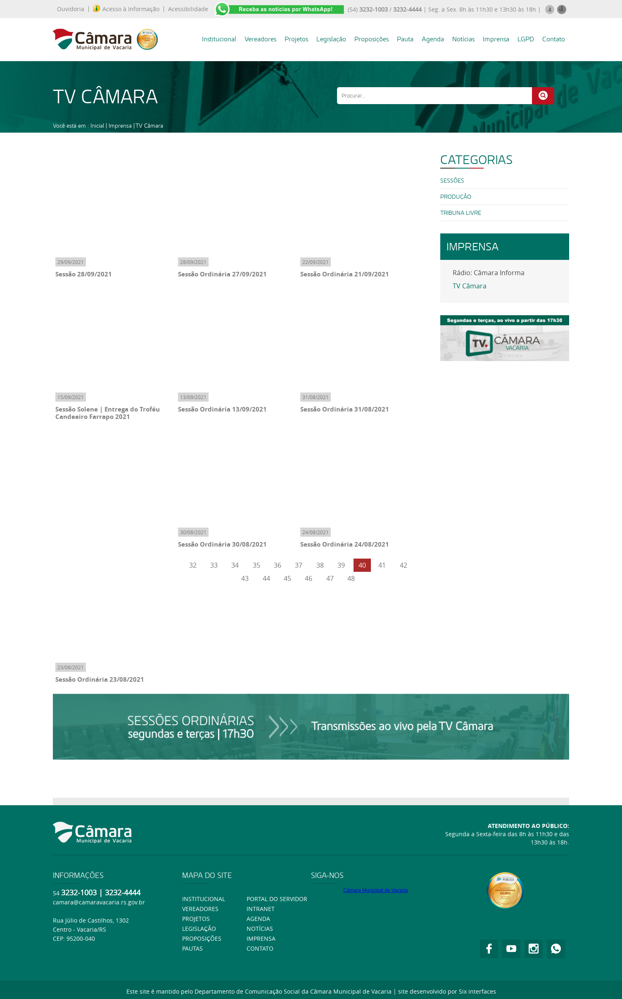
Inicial (97, 125)
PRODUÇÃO (455, 197)
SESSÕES (452, 180)
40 (362, 565)
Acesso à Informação (126, 9)
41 (382, 565)
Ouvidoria (70, 9)
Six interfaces (477, 991)
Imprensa (496, 39)
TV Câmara (149, 125)
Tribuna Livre (460, 213)
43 (245, 578)
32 (193, 565)
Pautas (192, 948)
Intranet (261, 909)
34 (235, 565)
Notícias (463, 39)
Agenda (433, 39)
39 (341, 565)
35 (256, 565)
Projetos (296, 39)
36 (277, 565)
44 (266, 578)
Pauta (405, 39)
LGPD (526, 39)
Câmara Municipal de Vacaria (375, 890)
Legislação (331, 39)
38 (320, 565)
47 (330, 578)
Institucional (219, 39)
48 (351, 578)
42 (403, 565)
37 (298, 565)
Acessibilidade (188, 9)
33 (214, 565)
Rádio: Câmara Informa (489, 272)
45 (287, 578)
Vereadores (260, 39)
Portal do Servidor (277, 899)
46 (308, 578)
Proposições (371, 39)
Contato (553, 39)
